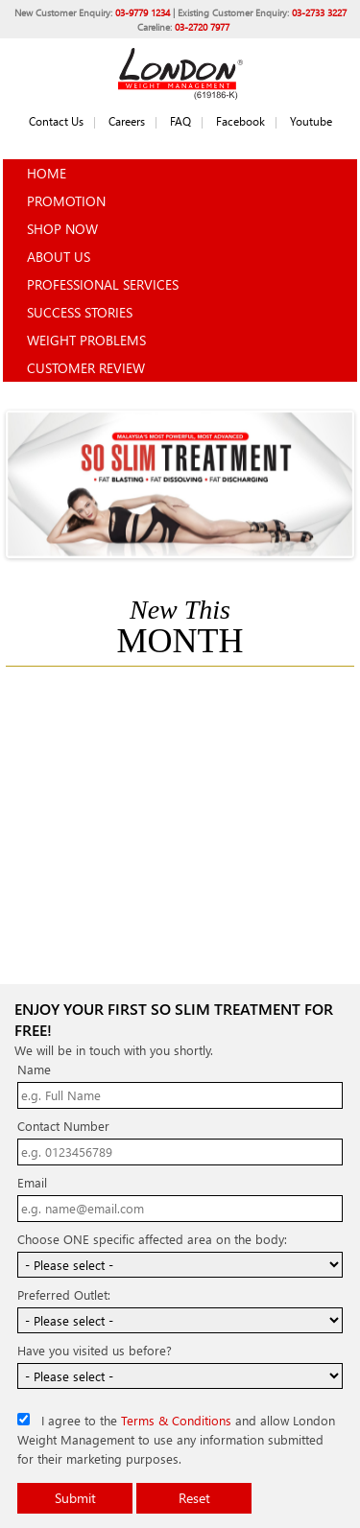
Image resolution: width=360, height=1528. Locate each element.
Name (34, 1069)
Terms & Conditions (176, 1420)
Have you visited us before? (94, 1350)
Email (32, 1182)
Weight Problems (86, 340)
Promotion (66, 201)
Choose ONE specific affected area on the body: (152, 1239)
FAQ (180, 121)
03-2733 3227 (319, 12)
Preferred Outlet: (63, 1294)
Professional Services (103, 284)
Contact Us (56, 121)
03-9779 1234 (142, 12)
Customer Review (86, 368)
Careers (126, 121)
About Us (58, 256)
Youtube (311, 121)
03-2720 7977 (202, 26)
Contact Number (63, 1125)
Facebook (240, 121)
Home (46, 173)
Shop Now (62, 229)
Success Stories (79, 312)
